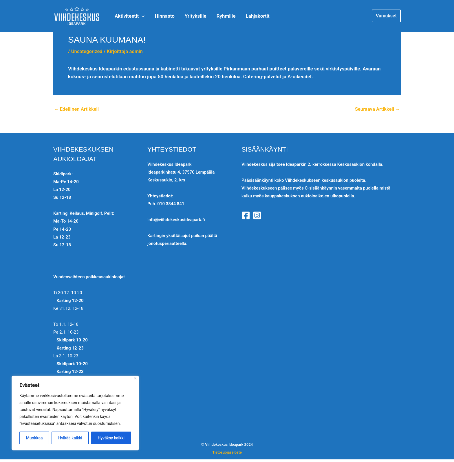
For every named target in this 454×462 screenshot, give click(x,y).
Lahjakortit (245, 16)
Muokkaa (34, 438)
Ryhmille (216, 16)
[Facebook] (245, 215)
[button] (386, 16)
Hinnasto (161, 16)
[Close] (135, 378)
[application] (141, 16)
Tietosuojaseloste (227, 452)
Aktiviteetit (129, 16)
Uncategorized (87, 51)
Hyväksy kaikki (111, 438)
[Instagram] (257, 215)
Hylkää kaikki (70, 438)
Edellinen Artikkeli (77, 109)
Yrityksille (189, 16)
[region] (75, 413)
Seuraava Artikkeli (377, 109)
